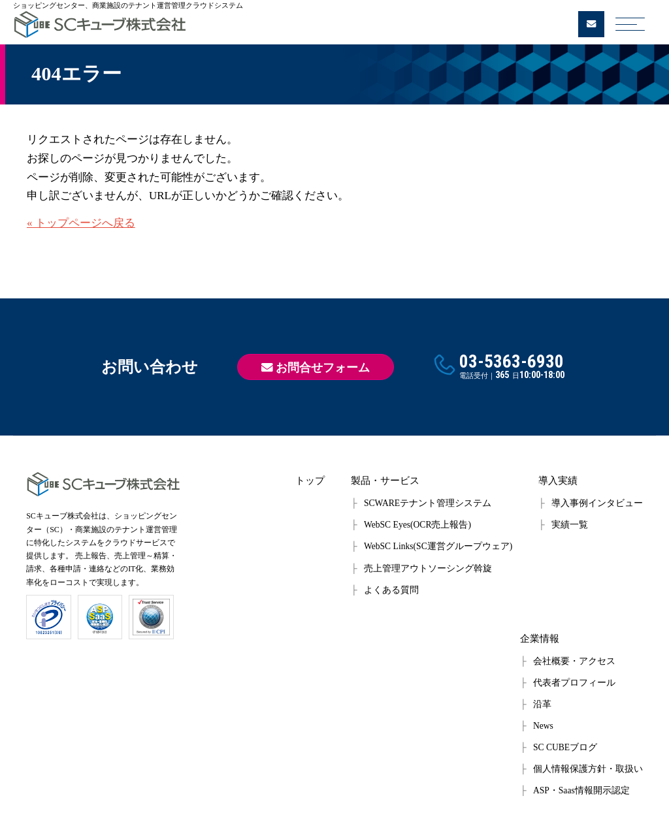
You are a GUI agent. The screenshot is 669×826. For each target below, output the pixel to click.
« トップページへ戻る (81, 223)
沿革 (542, 704)
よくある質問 (391, 590)
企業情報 (539, 638)
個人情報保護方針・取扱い (588, 769)
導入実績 (558, 480)
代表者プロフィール (574, 683)
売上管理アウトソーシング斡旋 (428, 568)
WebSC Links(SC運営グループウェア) (438, 546)
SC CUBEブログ (565, 747)
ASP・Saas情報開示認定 (581, 790)
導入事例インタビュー (597, 503)
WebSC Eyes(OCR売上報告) (417, 525)
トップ (310, 480)
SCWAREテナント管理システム (427, 503)
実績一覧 (569, 525)
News (543, 726)
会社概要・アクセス (574, 661)
